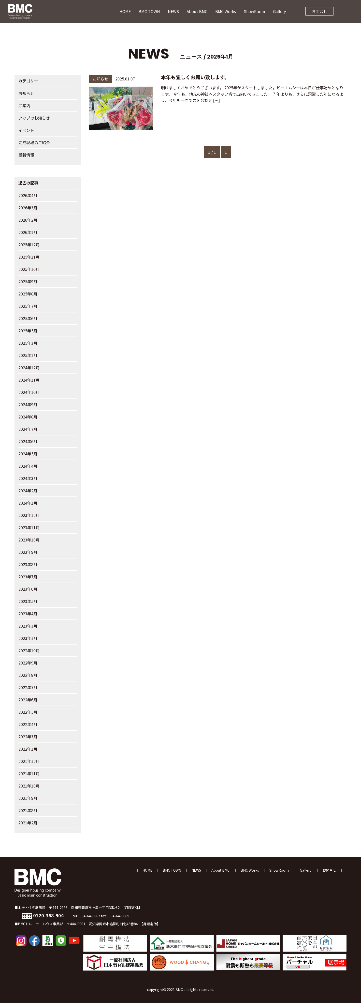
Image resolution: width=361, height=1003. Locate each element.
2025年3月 (27, 343)
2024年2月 (27, 491)
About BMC (197, 11)
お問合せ (319, 11)
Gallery (279, 11)
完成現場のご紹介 (34, 142)
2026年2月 (27, 220)
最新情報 (26, 155)
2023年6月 (27, 589)
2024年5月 (27, 454)
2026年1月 (27, 232)
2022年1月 (27, 749)
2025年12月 (29, 244)
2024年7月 (27, 429)
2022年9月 (27, 663)
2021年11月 (29, 773)
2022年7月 (27, 687)
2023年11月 (29, 527)
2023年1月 (27, 638)
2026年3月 (27, 208)
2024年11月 (29, 380)
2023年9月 (27, 552)
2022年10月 (29, 650)
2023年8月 (27, 564)
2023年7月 (27, 577)
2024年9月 (27, 404)
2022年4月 (27, 724)
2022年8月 (27, 675)
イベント (26, 130)
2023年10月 (29, 540)
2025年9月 (27, 281)
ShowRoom (254, 11)
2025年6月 (27, 318)
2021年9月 (27, 798)
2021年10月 (29, 786)
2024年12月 (29, 367)
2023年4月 (27, 614)
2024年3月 (27, 478)
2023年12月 (29, 515)
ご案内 (24, 105)
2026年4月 (27, 195)
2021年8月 (27, 810)
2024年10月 (29, 392)
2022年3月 (27, 737)
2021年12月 (29, 761)
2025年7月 (27, 306)
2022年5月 (27, 712)
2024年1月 (27, 503)
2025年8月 (27, 294)
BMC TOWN (149, 11)
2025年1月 (27, 355)
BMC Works (225, 11)
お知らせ (26, 93)
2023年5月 (27, 601)
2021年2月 (27, 823)
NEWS (173, 11)
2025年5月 (27, 331)
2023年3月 (27, 626)
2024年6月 (27, 441)
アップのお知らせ (34, 118)
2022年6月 (27, 700)
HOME (125, 11)
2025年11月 (29, 257)
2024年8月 (27, 417)
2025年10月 (29, 269)
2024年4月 (27, 466)
